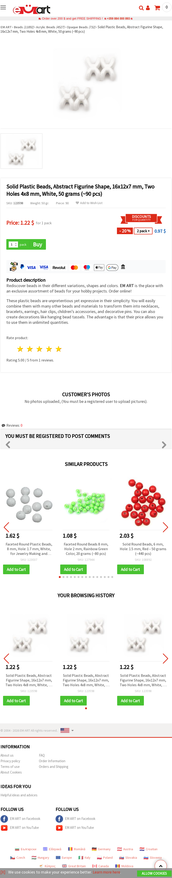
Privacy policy (10, 761)
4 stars (49, 349)
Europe (64, 858)
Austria (125, 849)
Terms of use (10, 767)
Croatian (148, 849)
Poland (105, 858)
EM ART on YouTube (19, 828)
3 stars (40, 349)
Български (25, 849)
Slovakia (128, 858)
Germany (101, 849)
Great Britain (74, 866)
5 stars (59, 349)
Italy (84, 858)
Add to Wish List (89, 203)
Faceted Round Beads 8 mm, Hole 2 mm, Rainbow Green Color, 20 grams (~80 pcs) (86, 549)
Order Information (52, 761)
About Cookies (11, 772)
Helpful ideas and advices (18, 795)
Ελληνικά (52, 849)
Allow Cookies (154, 873)
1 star (20, 349)
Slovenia (153, 858)
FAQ (42, 756)
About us (7, 756)
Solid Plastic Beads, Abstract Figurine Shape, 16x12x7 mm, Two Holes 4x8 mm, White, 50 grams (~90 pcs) (28, 680)
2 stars (30, 349)
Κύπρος (47, 866)
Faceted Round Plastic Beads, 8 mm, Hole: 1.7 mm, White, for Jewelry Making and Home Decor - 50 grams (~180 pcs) (29, 549)
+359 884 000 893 (118, 18)
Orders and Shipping (53, 767)
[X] (2, 872)
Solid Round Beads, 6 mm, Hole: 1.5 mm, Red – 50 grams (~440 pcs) (143, 549)
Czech (17, 858)
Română (76, 849)
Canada (100, 866)
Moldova (124, 866)
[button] (60, 577)
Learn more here (107, 872)
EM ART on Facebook (20, 819)
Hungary (40, 858)
